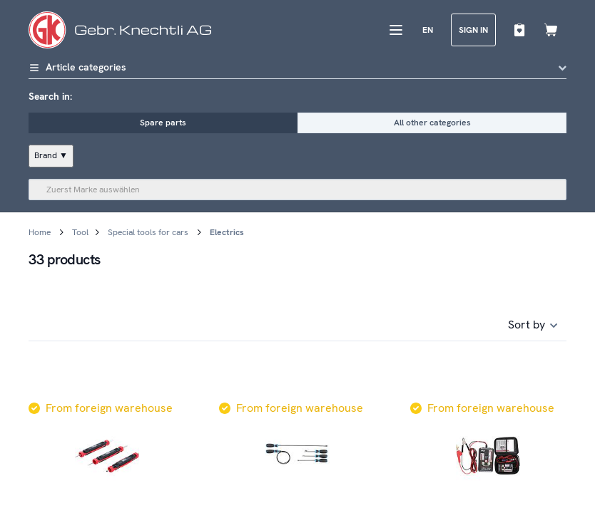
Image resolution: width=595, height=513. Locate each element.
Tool (80, 232)
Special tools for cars (148, 232)
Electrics (227, 232)
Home (40, 232)
